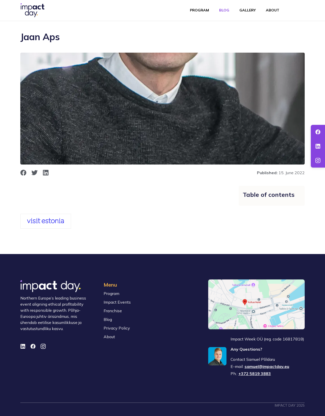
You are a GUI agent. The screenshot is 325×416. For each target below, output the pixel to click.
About (272, 10)
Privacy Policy (117, 328)
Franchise (113, 310)
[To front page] (32, 10)
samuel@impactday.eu (267, 366)
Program (199, 10)
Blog (224, 10)
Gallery (247, 10)
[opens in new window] (23, 173)
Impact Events (117, 302)
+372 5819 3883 (254, 373)
